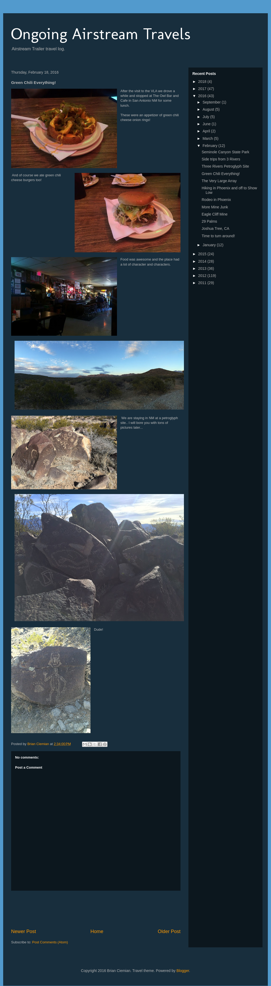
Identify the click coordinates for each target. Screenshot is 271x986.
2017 (202, 89)
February (210, 146)
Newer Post (23, 931)
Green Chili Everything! (221, 174)
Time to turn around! (218, 236)
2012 (202, 276)
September (212, 102)
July (206, 117)
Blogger (183, 971)
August (208, 109)
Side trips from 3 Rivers (221, 159)
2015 (202, 254)
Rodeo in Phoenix (216, 200)
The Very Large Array (219, 181)
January (209, 245)
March (208, 138)
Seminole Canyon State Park (225, 152)
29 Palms (209, 221)
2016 (202, 96)
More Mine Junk (215, 207)
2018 (202, 81)
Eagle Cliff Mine (215, 214)
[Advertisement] (107, 909)
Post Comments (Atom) (50, 942)
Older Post (169, 931)
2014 (202, 261)
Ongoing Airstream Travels (101, 33)
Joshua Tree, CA (215, 228)
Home (97, 931)
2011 (202, 283)
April (206, 131)
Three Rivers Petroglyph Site (225, 166)
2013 (202, 268)
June (206, 124)
